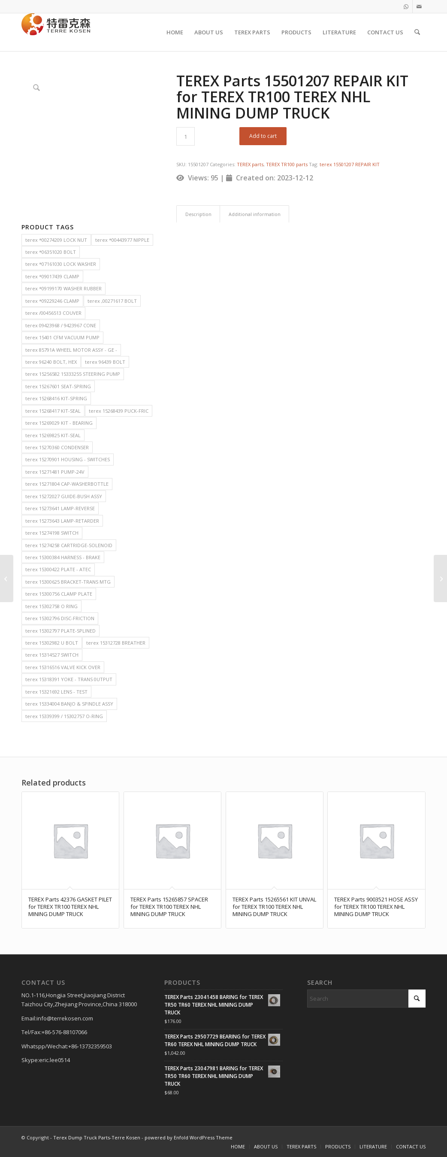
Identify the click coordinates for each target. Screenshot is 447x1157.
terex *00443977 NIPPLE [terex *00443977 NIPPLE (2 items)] (122, 240)
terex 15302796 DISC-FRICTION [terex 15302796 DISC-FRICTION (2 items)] (59, 618)
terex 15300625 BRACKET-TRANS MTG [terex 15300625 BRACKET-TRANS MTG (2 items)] (68, 581)
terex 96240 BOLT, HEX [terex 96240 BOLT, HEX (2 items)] (51, 362)
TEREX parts (250, 164)
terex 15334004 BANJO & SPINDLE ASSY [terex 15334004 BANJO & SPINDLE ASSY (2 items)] (69, 703)
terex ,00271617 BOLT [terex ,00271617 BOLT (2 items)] (112, 301)
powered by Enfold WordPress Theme (189, 1137)
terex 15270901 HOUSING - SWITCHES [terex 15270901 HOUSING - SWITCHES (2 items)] (67, 459)
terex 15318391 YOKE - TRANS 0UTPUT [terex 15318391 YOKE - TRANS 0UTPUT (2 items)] (68, 679)
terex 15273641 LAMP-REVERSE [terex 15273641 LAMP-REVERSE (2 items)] (60, 508)
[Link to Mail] (419, 6)
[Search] (417, 32)
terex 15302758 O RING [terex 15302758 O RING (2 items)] (51, 606)
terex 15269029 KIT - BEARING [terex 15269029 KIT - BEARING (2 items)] (59, 423)
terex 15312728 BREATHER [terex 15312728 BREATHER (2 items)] (115, 642)
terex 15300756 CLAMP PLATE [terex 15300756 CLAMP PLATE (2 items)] (58, 594)
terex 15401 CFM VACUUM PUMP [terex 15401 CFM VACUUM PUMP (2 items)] (62, 337)
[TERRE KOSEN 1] (55, 32)
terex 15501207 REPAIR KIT (350, 164)
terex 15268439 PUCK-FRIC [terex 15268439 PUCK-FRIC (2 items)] (118, 411)
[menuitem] (175, 32)
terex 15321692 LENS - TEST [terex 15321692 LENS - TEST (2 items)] (56, 691)
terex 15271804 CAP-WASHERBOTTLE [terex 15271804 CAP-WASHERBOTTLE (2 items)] (67, 484)
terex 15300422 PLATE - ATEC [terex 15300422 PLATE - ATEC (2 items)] (58, 569)
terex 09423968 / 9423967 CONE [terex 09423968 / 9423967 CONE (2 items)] (60, 325)
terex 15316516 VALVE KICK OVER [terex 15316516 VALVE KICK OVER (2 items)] (62, 667)
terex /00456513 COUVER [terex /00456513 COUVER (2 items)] (53, 313)
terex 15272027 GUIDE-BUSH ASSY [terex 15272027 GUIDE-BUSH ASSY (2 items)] (63, 496)
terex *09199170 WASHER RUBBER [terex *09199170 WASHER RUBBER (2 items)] (63, 288)
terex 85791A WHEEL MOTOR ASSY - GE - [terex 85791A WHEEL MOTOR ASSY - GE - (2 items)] (71, 350)
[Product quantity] (185, 136)
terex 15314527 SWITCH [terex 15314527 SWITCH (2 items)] (52, 655)
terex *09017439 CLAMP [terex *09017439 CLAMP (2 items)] (52, 276)
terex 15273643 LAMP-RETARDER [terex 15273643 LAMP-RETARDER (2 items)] (62, 521)
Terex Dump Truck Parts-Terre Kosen (96, 1137)
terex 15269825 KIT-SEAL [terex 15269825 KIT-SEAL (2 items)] (53, 435)
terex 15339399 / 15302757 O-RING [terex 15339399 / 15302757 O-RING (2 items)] (64, 716)
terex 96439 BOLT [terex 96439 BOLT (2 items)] (105, 362)
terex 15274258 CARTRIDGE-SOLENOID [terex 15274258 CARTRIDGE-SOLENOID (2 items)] (68, 545)
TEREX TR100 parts (287, 164)
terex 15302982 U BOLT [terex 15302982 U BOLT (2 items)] (51, 642)
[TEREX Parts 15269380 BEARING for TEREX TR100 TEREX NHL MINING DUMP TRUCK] (6, 578)
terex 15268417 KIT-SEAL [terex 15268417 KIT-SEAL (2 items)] (53, 411)
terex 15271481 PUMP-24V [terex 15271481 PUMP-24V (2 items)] (55, 472)
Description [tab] (198, 214)
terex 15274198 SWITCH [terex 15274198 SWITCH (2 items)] (52, 533)
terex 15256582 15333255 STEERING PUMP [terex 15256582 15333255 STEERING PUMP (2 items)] (72, 374)
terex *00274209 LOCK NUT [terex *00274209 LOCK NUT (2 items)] (56, 240)
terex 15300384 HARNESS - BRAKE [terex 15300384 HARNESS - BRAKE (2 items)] (62, 557)
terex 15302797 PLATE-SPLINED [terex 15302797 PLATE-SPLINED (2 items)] (60, 630)
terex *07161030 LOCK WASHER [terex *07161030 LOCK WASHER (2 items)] (60, 264)
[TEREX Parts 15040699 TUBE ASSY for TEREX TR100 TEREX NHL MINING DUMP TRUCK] (440, 578)
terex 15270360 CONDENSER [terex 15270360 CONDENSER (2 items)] (57, 447)
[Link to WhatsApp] (406, 6)
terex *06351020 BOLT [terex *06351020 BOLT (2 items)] (50, 252)
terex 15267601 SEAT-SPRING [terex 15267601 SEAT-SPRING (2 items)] (58, 386)
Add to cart (263, 136)
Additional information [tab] (255, 214)
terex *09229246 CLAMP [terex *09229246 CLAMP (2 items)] (52, 301)
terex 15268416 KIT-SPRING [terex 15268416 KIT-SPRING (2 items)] (56, 398)
